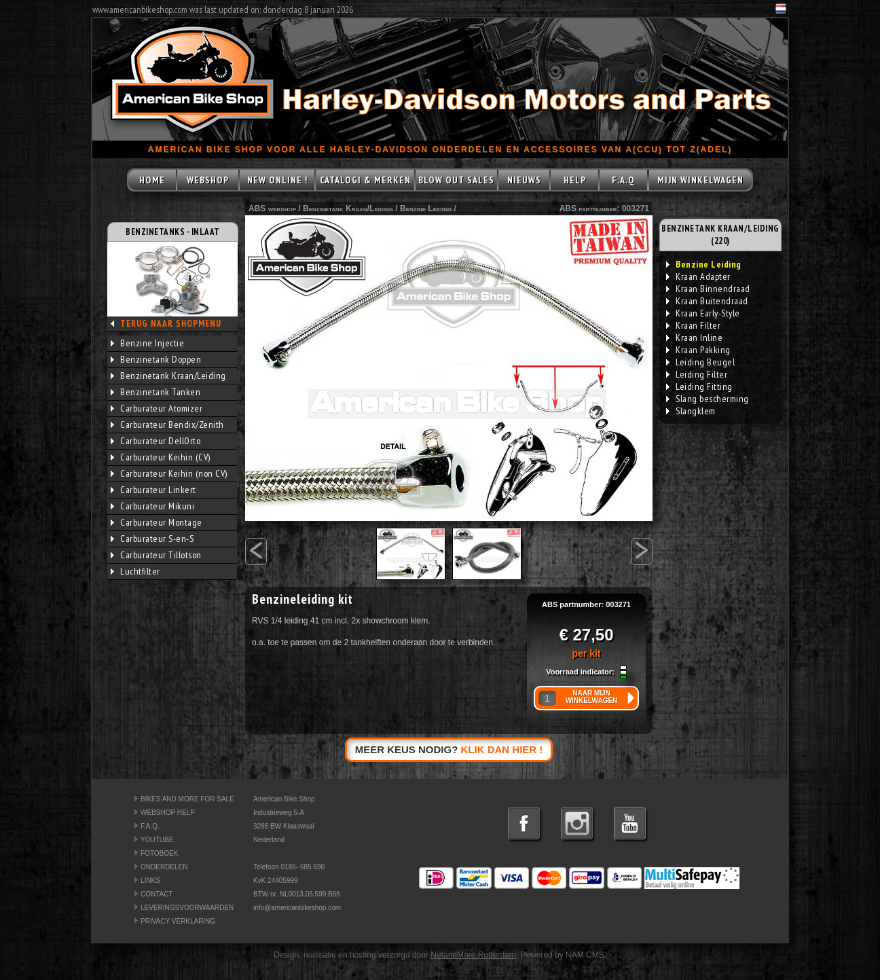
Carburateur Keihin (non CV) (169, 473)
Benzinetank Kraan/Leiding (168, 375)
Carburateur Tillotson (156, 555)
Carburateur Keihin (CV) (160, 457)
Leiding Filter (696, 374)
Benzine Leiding (426, 208)
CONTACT (157, 894)
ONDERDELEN (164, 867)
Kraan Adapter (698, 276)
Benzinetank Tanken (155, 392)
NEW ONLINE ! (277, 180)
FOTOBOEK (159, 853)
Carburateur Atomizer (156, 408)
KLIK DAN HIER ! (502, 749)
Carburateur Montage (156, 522)
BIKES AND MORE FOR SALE (187, 799)
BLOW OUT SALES (456, 180)
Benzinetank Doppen (156, 359)
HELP (575, 180)
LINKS (150, 880)
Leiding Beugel (700, 362)
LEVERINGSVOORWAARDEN (187, 907)
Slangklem (691, 411)
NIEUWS (524, 180)
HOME (152, 180)
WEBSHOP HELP (168, 812)
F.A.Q (623, 180)
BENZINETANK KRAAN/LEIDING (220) (720, 235)
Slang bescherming (707, 399)
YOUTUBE (157, 839)
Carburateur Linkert (153, 490)
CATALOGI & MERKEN (365, 180)
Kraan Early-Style (703, 313)
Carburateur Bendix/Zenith (167, 424)
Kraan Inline (694, 337)
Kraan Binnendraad (708, 289)
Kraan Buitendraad (707, 301)
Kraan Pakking (698, 350)
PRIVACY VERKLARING (178, 921)
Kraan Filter (693, 325)
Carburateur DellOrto (155, 441)
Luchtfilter (135, 571)
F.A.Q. (150, 826)
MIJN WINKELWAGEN (700, 180)
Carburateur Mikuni (152, 506)
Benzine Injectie (147, 343)
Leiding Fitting (699, 386)
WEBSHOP (208, 180)
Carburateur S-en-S (152, 538)
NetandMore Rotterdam (472, 955)
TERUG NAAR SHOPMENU (170, 323)
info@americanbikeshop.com (297, 907)
